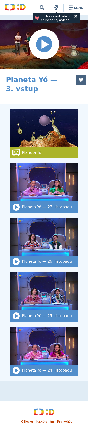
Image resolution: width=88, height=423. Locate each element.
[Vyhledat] (42, 7)
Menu (75, 7)
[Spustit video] (44, 44)
